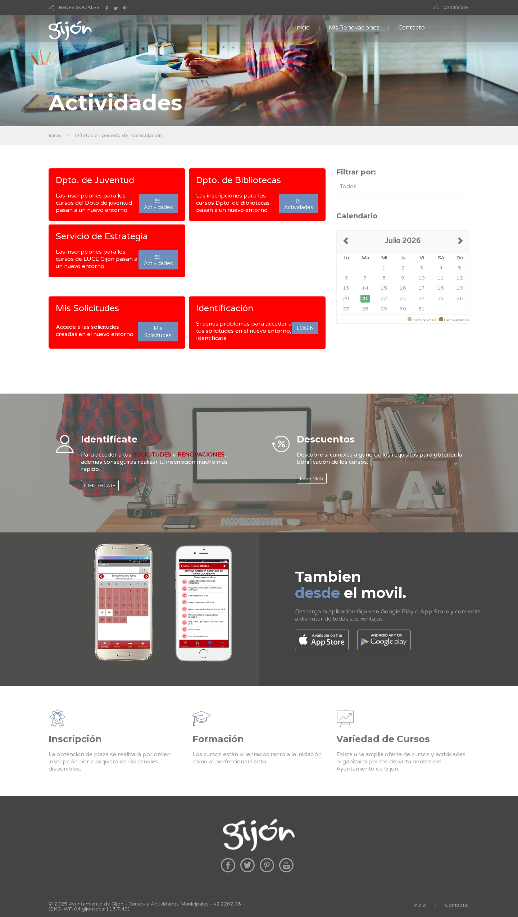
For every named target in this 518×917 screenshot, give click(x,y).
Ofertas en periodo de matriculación (118, 135)
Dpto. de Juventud (95, 180)
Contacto (411, 27)
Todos (348, 186)
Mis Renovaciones (354, 27)
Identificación (224, 308)
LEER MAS (311, 478)
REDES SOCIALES (79, 7)
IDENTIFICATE (99, 485)
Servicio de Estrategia (102, 236)
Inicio (302, 27)
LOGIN (305, 328)
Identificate (455, 7)
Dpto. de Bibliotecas (238, 180)
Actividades (158, 203)
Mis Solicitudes (87, 308)
